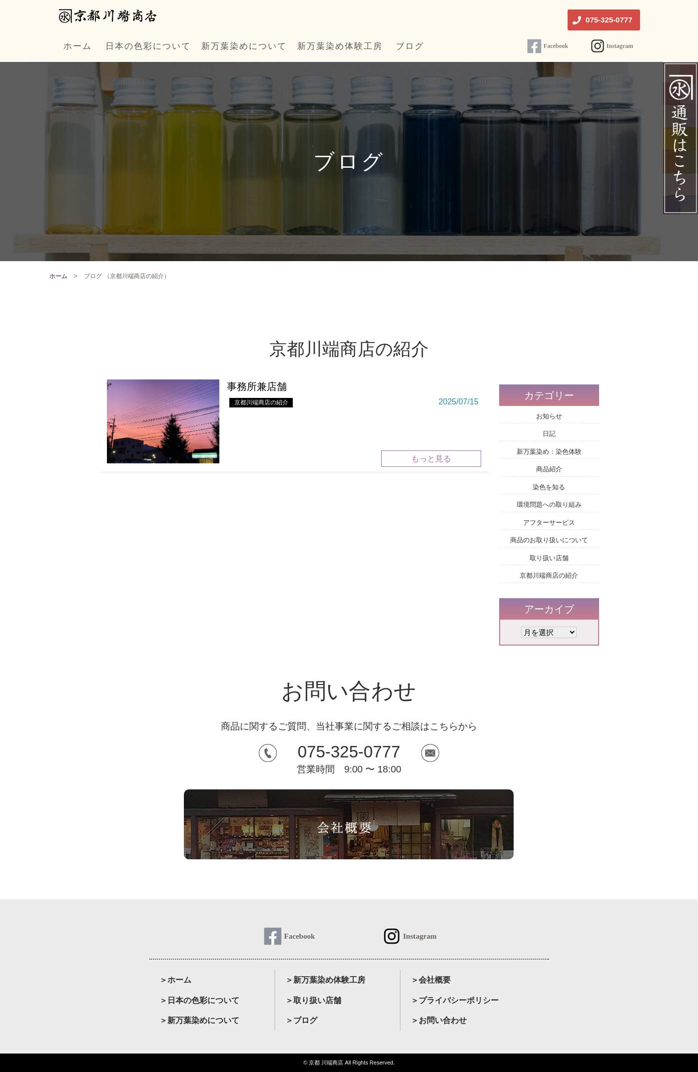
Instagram (620, 45)
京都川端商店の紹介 (261, 402)
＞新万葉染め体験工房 (325, 980)
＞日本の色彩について (199, 1000)
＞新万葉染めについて (199, 1020)
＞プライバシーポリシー (455, 1000)
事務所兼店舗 (257, 386)
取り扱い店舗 (549, 558)
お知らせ (549, 416)
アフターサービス (549, 522)
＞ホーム (175, 980)
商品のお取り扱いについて (549, 540)
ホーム (58, 276)
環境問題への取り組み (549, 504)
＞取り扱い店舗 (313, 1000)
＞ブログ (301, 1020)
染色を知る (549, 487)
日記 (549, 433)
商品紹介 (549, 469)
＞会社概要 (431, 980)
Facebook (556, 45)
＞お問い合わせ (439, 1020)
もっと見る (431, 458)
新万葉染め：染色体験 (549, 451)
